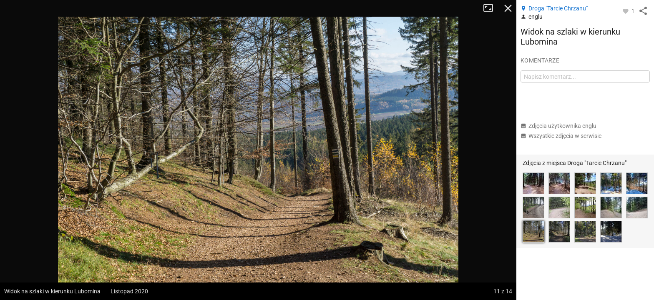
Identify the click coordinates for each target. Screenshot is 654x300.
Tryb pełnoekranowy (491, 8)
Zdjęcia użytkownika (558, 125)
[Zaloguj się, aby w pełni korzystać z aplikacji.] (626, 11)
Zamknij (508, 8)
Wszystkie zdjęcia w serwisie (561, 135)
